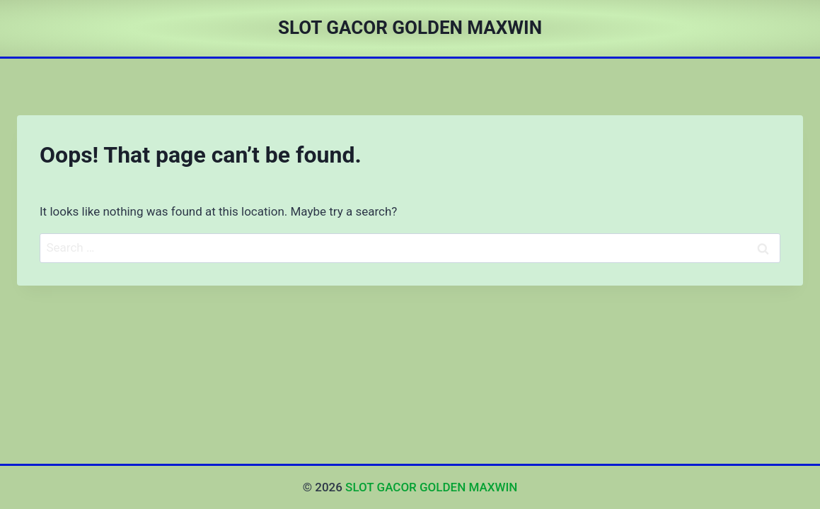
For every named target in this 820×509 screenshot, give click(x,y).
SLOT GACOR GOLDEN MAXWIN (431, 487)
